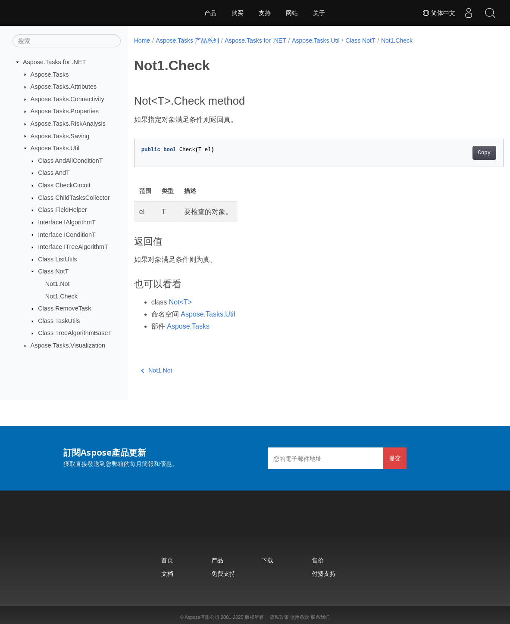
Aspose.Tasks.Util (55, 148)
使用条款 (299, 617)
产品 (210, 12)
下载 (267, 560)
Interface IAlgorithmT (67, 222)
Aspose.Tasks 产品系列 (187, 40)
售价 (318, 560)
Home (142, 40)
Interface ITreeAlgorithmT (73, 246)
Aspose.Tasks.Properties (65, 111)
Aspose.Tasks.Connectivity (67, 99)
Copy (458, 153)
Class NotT (53, 271)
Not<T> (180, 302)
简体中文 (439, 13)
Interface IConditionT (67, 234)
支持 (265, 12)
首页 (167, 560)
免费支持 (223, 573)
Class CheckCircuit (64, 185)
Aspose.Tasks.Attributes (64, 86)
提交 (395, 458)
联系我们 (320, 617)
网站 (292, 12)
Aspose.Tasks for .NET (54, 62)
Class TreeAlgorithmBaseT (75, 332)
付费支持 (324, 573)
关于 (319, 12)
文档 (167, 573)
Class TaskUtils (59, 320)
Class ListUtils (57, 259)
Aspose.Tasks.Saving (60, 135)
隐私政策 (279, 617)
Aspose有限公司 (202, 617)
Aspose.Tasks (50, 74)
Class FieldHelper (62, 209)
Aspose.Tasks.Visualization (68, 345)
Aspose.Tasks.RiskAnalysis (68, 123)
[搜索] (67, 40)
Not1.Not (57, 283)
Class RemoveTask (64, 308)
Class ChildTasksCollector (74, 197)
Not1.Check (61, 295)
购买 (238, 12)
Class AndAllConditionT (70, 160)
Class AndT (54, 172)
